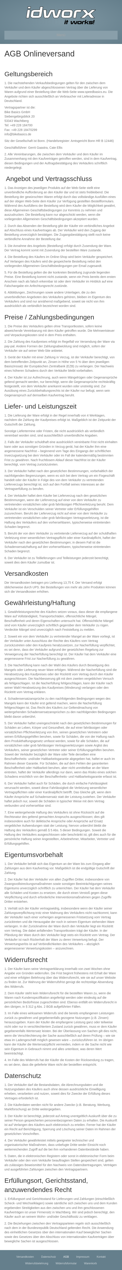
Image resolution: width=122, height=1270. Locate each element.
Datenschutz (48, 1256)
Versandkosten (25, 1256)
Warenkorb (90, 1263)
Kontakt (101, 1256)
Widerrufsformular (66, 1263)
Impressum (82, 1256)
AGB (66, 1256)
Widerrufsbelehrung (36, 1263)
